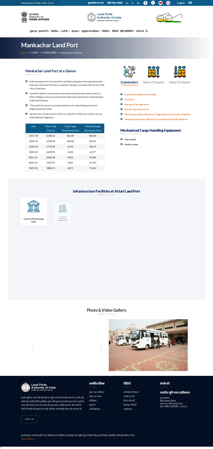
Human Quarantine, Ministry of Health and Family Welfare (156, 135)
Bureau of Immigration (137, 120)
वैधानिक (55, 31)
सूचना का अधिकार (97, 392)
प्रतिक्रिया (93, 400)
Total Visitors (28, 438)
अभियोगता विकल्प (131, 392)
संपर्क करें (140, 31)
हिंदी (190, 2)
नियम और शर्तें (129, 400)
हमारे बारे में (44, 31)
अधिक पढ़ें (29, 419)
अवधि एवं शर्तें (129, 396)
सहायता (92, 405)
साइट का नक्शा (95, 396)
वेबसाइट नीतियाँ (130, 405)
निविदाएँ (106, 31)
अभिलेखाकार (95, 409)
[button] (115, 345)
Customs (129, 115)
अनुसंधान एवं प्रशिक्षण (90, 31)
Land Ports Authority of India (140, 110)
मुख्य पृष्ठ (33, 31)
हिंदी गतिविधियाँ (127, 31)
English (181, 2)
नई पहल (75, 31)
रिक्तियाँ (115, 31)
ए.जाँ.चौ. (65, 31)
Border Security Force (137, 125)
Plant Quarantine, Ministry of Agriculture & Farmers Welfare (157, 130)
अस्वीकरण (127, 409)
